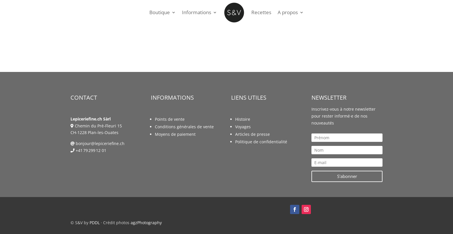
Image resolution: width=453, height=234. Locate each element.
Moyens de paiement (175, 134)
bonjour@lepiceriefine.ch (100, 143)
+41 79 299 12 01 (91, 150)
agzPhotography (146, 222)
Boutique (159, 12)
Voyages (243, 126)
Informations (196, 12)
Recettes (261, 12)
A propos (288, 12)
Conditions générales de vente (184, 126)
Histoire (242, 119)
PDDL (95, 222)
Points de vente (170, 119)
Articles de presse (252, 134)
